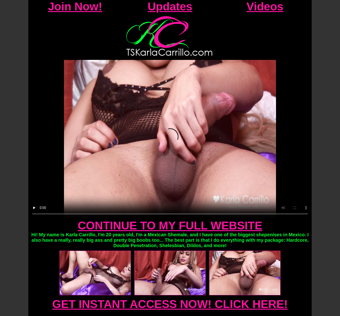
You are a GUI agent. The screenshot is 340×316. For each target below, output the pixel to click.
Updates (170, 6)
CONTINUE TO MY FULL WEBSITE (170, 225)
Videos (265, 6)
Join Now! (75, 6)
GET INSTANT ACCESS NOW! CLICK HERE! (170, 304)
